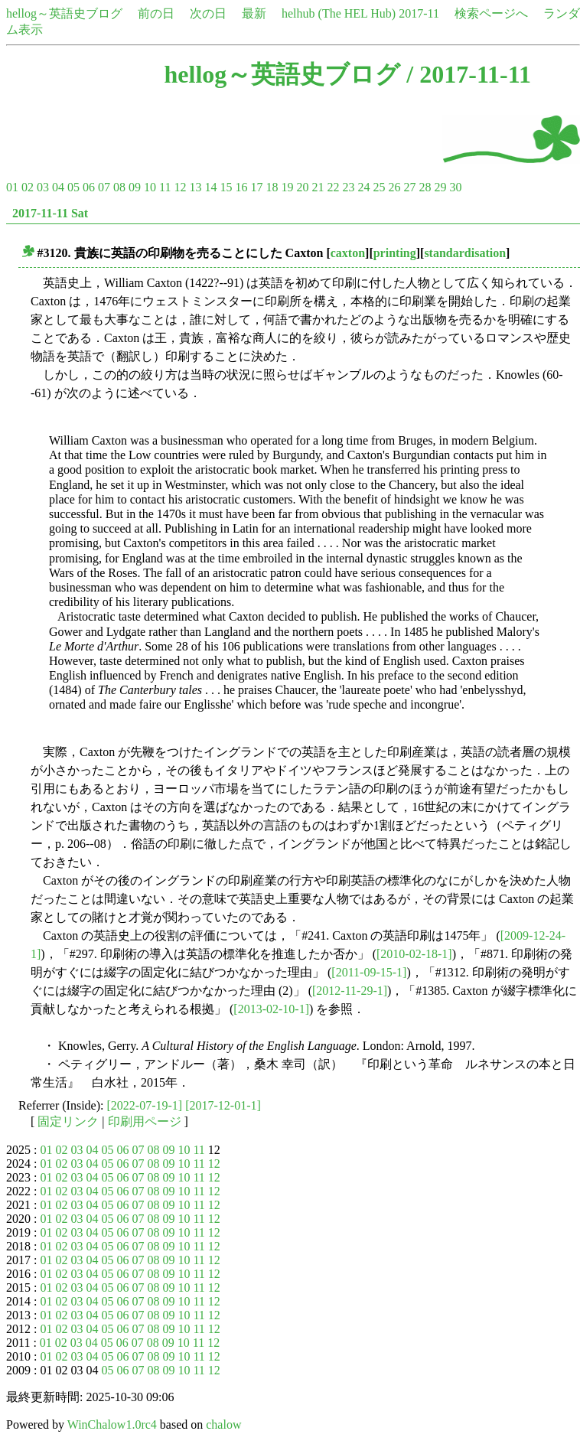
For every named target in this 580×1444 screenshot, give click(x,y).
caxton (348, 252)
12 (180, 187)
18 (272, 187)
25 (379, 187)
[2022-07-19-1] (145, 1105)
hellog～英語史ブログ (64, 13)
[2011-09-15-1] (368, 972)
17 (256, 187)
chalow (223, 1424)
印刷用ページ (144, 1121)
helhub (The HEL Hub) (339, 13)
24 (363, 187)
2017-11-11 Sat (50, 213)
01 (12, 187)
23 (348, 187)
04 (58, 187)
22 (333, 187)
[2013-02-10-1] (271, 1008)
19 (287, 187)
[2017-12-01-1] (223, 1105)
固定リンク (68, 1121)
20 (302, 187)
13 (195, 187)
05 (73, 187)
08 (119, 187)
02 (27, 187)
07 (104, 187)
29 (440, 187)
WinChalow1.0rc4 (112, 1424)
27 (409, 187)
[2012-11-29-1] (349, 990)
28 (425, 187)
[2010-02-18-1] (414, 953)
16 (241, 187)
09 (135, 187)
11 (165, 187)
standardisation (465, 252)
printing (394, 252)
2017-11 (419, 13)
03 (43, 187)
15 (226, 187)
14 (210, 187)
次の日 (208, 13)
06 (89, 187)
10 (150, 187)
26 (394, 187)
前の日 (156, 13)
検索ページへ (491, 13)
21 (317, 187)
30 (455, 187)
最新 (254, 13)
